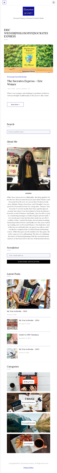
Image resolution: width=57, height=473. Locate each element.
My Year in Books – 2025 (17, 311)
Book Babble (28, 443)
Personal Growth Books (17, 77)
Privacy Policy (28, 468)
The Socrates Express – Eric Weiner (25, 82)
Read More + (15, 104)
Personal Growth (28, 423)
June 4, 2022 (11, 88)
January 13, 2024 (24, 352)
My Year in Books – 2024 (29, 320)
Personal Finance (28, 402)
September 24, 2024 (25, 338)
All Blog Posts (28, 382)
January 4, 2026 (11, 314)
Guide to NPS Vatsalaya (29, 335)
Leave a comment (21, 88)
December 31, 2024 (24, 324)
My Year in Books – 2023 (29, 349)
